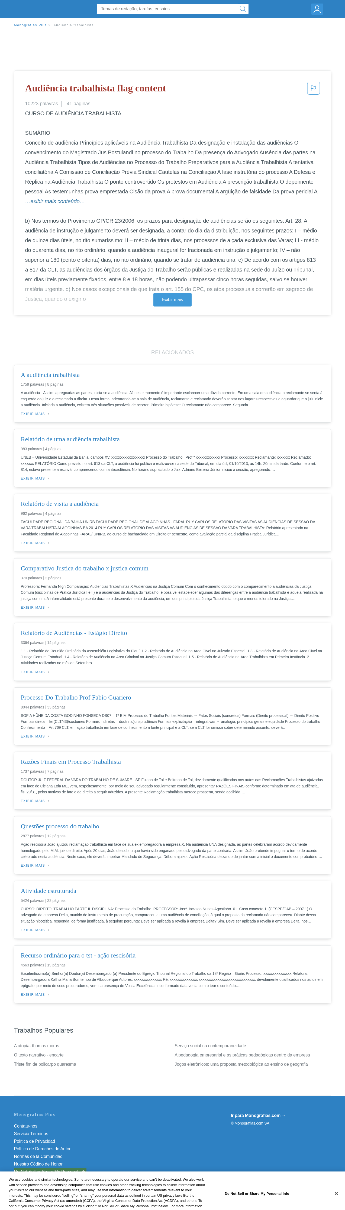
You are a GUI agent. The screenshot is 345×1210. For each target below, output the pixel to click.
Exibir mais (172, 299)
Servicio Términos (31, 1133)
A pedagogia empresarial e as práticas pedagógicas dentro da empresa (242, 1055)
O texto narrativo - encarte (39, 1055)
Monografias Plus (30, 25)
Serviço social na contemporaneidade (210, 1045)
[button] (313, 90)
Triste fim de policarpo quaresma (45, 1064)
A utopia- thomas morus (36, 1045)
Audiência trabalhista (73, 25)
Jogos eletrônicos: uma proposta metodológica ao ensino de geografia (241, 1064)
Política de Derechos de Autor (42, 1149)
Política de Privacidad (34, 1141)
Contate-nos (25, 1126)
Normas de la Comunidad (38, 1156)
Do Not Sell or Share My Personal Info (50, 1171)
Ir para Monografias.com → (258, 1115)
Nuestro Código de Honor (38, 1164)
